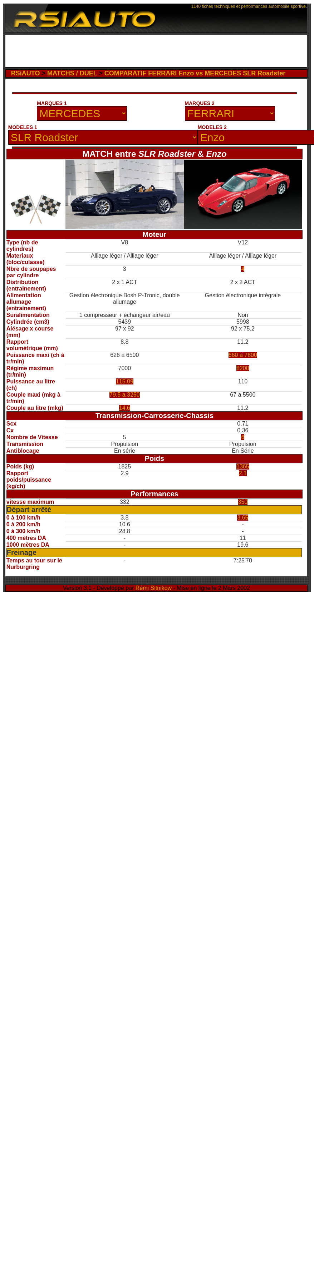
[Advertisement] (80, 110)
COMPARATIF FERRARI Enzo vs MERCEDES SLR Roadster (194, 73)
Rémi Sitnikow (154, 588)
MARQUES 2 (200, 103)
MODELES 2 (212, 127)
